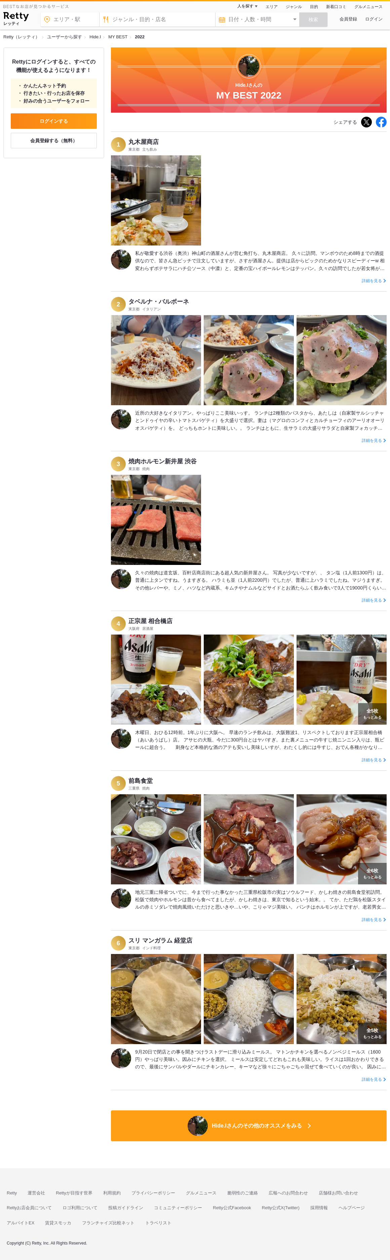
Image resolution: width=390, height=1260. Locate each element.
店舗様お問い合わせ (338, 1192)
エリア (272, 6)
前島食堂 (140, 780)
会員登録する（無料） (53, 140)
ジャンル (294, 6)
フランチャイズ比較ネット (108, 1222)
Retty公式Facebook (232, 1207)
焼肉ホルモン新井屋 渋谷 (162, 461)
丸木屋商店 (143, 142)
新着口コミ (336, 6)
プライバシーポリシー (153, 1192)
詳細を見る (372, 280)
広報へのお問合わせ (288, 1192)
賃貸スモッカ (58, 1222)
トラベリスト (158, 1222)
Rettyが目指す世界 (74, 1192)
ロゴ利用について (80, 1207)
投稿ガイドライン (125, 1207)
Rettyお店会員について (29, 1207)
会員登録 (348, 19)
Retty (12, 1192)
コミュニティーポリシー (178, 1207)
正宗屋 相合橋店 (150, 621)
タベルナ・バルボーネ (158, 301)
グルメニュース (368, 6)
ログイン (374, 19)
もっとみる (372, 713)
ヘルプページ (352, 1207)
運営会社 (36, 1192)
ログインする (54, 121)
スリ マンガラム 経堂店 (160, 940)
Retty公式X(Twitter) (281, 1207)
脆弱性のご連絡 (242, 1192)
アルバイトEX (20, 1222)
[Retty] (16, 17)
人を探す (245, 6)
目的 (314, 6)
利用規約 (112, 1192)
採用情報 (319, 1207)
